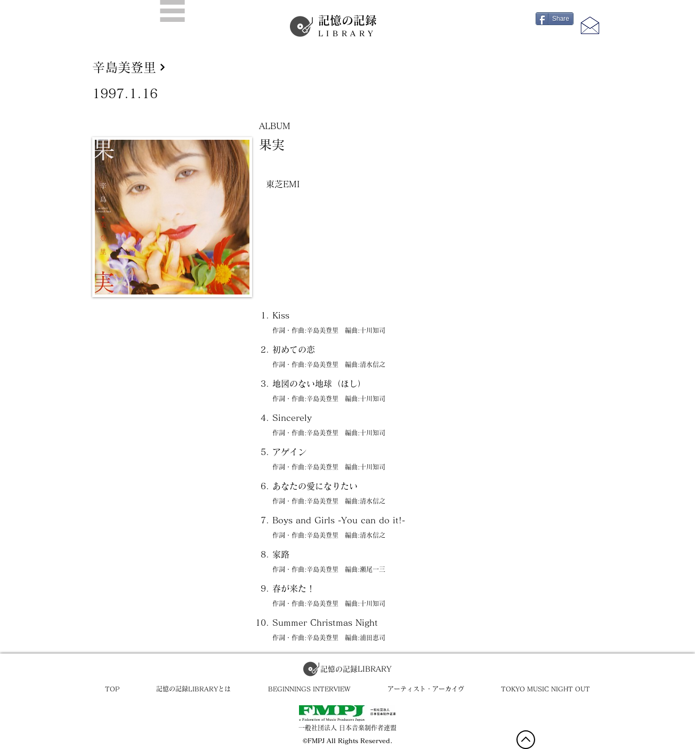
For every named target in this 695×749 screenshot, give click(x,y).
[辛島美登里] (348, 67)
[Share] (554, 18)
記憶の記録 (347, 26)
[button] (172, 11)
